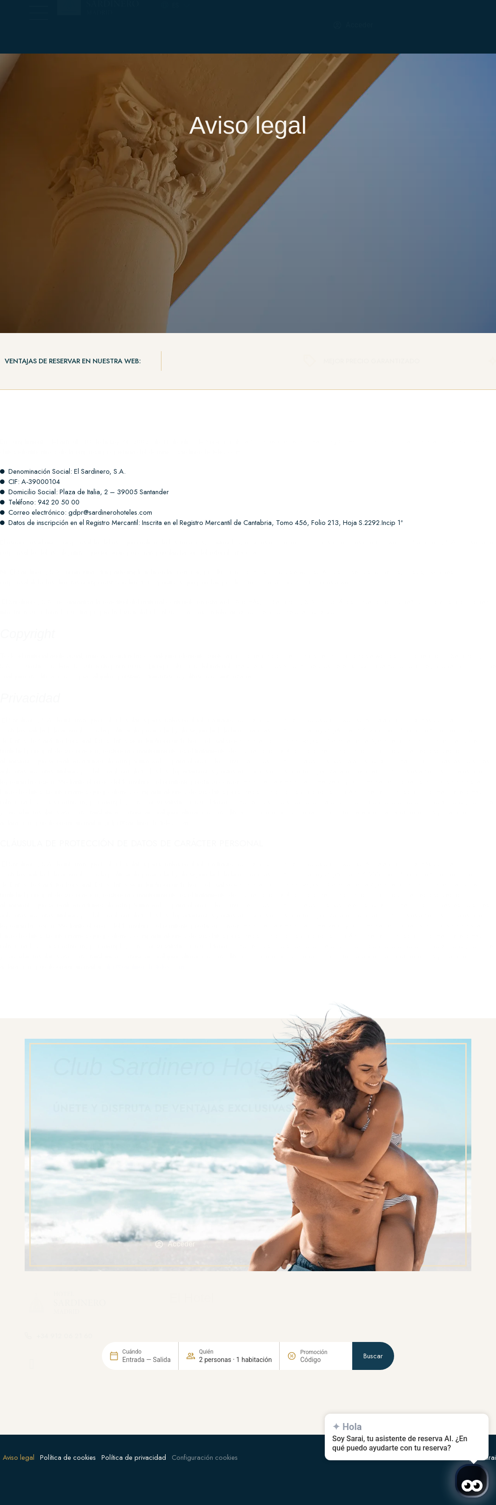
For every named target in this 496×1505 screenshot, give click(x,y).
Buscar (373, 1395)
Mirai (489, 1457)
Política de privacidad (133, 1457)
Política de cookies (68, 1457)
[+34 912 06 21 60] (261, 26)
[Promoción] (322, 1399)
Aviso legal (18, 1457)
